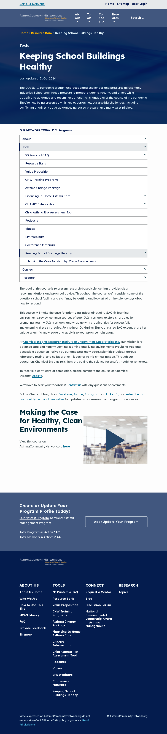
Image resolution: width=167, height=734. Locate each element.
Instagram (92, 394)
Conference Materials (40, 245)
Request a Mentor (98, 592)
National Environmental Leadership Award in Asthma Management (99, 619)
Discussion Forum (98, 605)
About (77, 18)
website (37, 376)
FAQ (22, 621)
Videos (30, 228)
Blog (89, 598)
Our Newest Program (34, 518)
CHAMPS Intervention (40, 204)
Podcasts (31, 220)
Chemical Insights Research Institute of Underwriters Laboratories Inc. (71, 341)
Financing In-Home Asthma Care (47, 196)
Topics (123, 592)
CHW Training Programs (41, 180)
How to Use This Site (31, 606)
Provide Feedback (33, 628)
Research (115, 18)
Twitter (78, 394)
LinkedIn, (112, 394)
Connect (101, 18)
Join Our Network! (32, 4)
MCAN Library (29, 615)
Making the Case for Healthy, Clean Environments (62, 261)
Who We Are (28, 598)
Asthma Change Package (42, 188)
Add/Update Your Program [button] (116, 522)
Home (109, 4)
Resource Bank (42, 33)
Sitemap (123, 4)
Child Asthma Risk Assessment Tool (48, 212)
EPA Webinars (34, 237)
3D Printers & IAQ (37, 155)
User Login (139, 4)
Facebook (65, 394)
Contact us (73, 385)
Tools (89, 18)
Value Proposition (37, 171)
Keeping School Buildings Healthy (48, 253)
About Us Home (31, 592)
